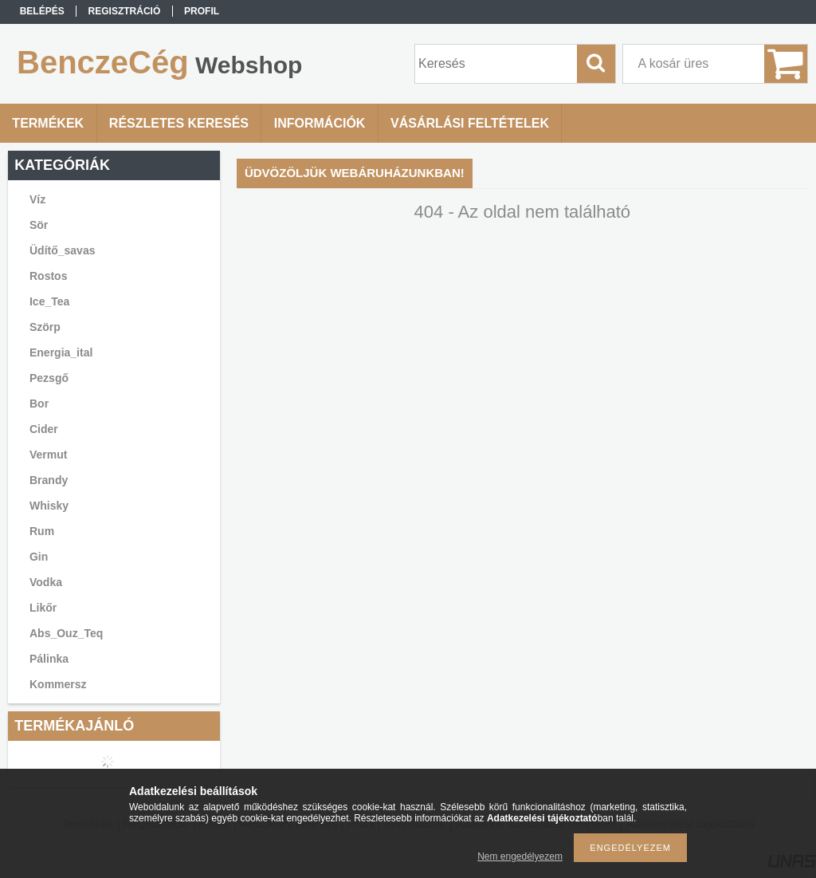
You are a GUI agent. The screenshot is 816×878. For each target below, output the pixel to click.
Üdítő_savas (62, 250)
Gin (38, 556)
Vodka (45, 582)
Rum (41, 531)
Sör (38, 225)
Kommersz (58, 684)
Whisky (49, 505)
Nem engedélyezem (520, 856)
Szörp (45, 327)
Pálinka (49, 658)
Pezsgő (49, 378)
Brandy (48, 480)
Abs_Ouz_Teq (66, 633)
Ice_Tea (49, 301)
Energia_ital (60, 352)
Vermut (48, 454)
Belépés (42, 11)
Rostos (48, 276)
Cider (43, 429)
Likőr (43, 607)
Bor (39, 403)
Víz (37, 199)
